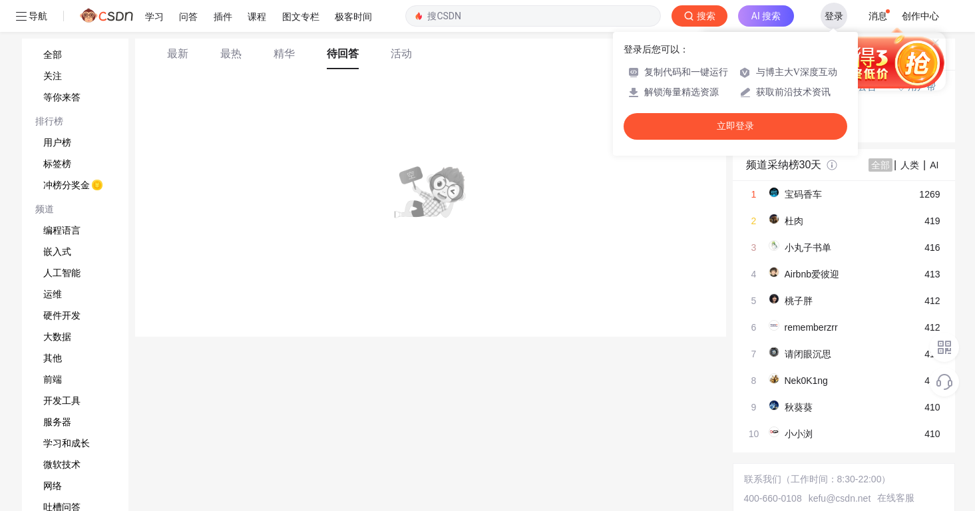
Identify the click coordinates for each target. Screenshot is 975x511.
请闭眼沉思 (808, 354)
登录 (834, 16)
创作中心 (920, 16)
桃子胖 (799, 300)
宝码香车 (803, 194)
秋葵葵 (799, 407)
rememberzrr (811, 327)
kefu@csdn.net (840, 498)
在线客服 (895, 497)
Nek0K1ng (806, 380)
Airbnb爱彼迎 (812, 274)
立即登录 (735, 126)
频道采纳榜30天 (784, 164)
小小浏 (799, 433)
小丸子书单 (808, 247)
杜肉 (794, 221)
